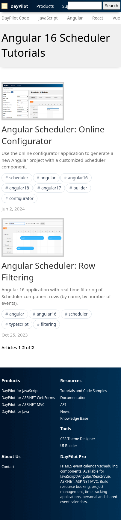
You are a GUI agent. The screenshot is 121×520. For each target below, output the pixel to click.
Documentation (73, 397)
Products (45, 6)
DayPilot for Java (15, 411)
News (64, 411)
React (97, 18)
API (63, 404)
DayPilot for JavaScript (20, 390)
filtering (48, 324)
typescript (18, 324)
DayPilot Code (15, 18)
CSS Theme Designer (77, 438)
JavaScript (48, 18)
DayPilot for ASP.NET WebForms (28, 397)
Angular (75, 18)
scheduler (18, 177)
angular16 (78, 177)
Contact (7, 466)
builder (80, 188)
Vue (116, 18)
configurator (21, 198)
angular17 (51, 188)
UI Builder (68, 445)
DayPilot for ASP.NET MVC (23, 404)
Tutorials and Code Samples (83, 390)
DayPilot (14, 6)
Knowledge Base (74, 418)
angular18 (19, 188)
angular (47, 177)
